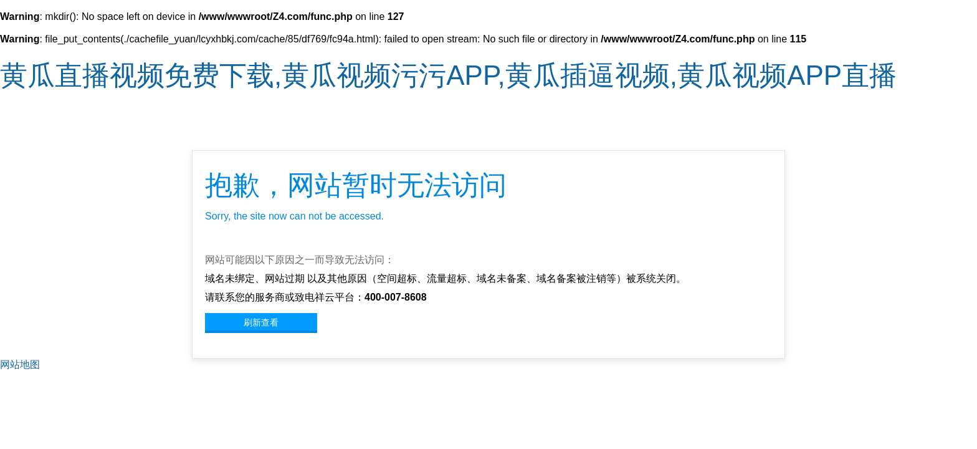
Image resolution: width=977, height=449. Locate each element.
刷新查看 (261, 322)
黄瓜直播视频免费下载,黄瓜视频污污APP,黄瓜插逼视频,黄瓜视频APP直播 (448, 75)
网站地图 (20, 364)
